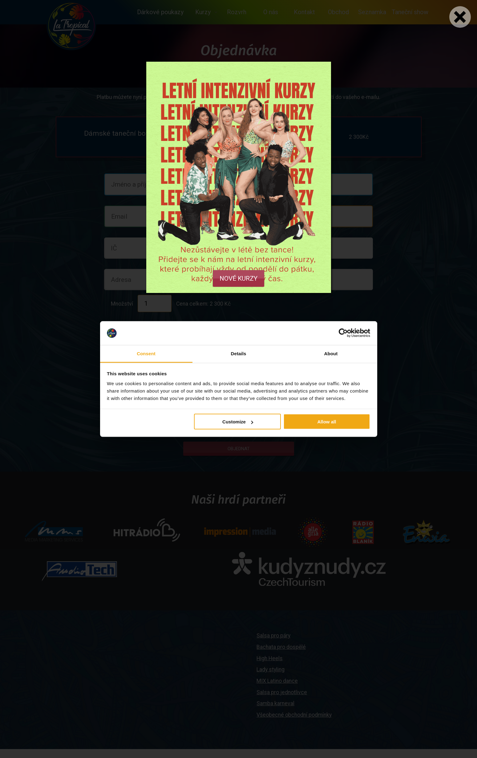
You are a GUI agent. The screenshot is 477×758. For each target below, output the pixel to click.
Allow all (326, 421)
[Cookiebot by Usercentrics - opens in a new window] (343, 333)
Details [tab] (238, 353)
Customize (237, 421)
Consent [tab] (146, 353)
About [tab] (331, 353)
